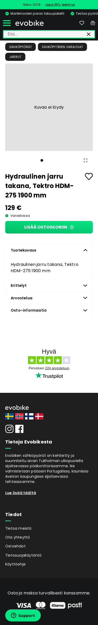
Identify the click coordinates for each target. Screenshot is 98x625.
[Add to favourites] (89, 176)
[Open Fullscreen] (85, 160)
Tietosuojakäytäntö (23, 555)
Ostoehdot (15, 546)
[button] (49, 107)
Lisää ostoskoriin (49, 227)
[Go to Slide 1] (42, 160)
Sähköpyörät (20, 47)
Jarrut (15, 57)
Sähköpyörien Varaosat (62, 47)
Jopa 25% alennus (60, 4)
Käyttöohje (15, 564)
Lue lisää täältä (20, 492)
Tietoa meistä (18, 528)
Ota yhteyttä (17, 537)
